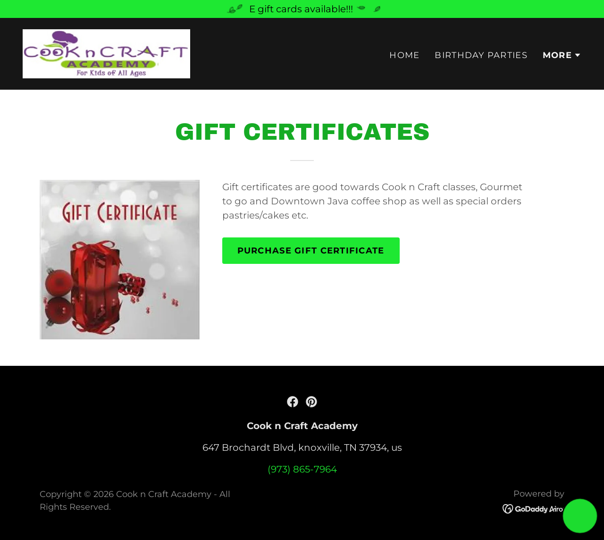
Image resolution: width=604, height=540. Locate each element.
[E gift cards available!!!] (302, 9)
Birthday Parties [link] (481, 55)
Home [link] (404, 55)
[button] (562, 55)
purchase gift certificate (311, 250)
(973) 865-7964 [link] (302, 469)
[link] (106, 53)
